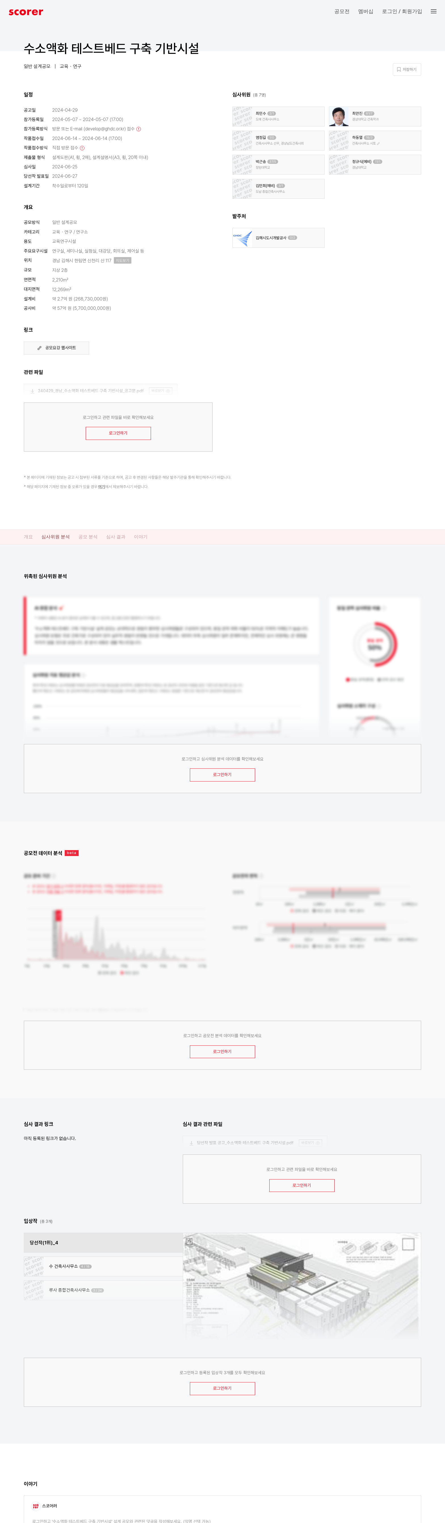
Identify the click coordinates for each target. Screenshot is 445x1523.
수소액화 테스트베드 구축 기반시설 (111, 48)
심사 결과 (115, 536)
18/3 (369, 137)
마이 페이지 (382, 51)
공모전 (342, 11)
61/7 (369, 113)
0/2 (292, 238)
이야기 (141, 536)
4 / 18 (85, 1266)
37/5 (272, 162)
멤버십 (365, 11)
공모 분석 (88, 536)
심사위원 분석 (55, 536)
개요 (28, 536)
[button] (438, 11)
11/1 (377, 162)
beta (71, 853)
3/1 (280, 186)
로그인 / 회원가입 (402, 11)
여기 (101, 486)
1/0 (271, 137)
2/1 (271, 113)
